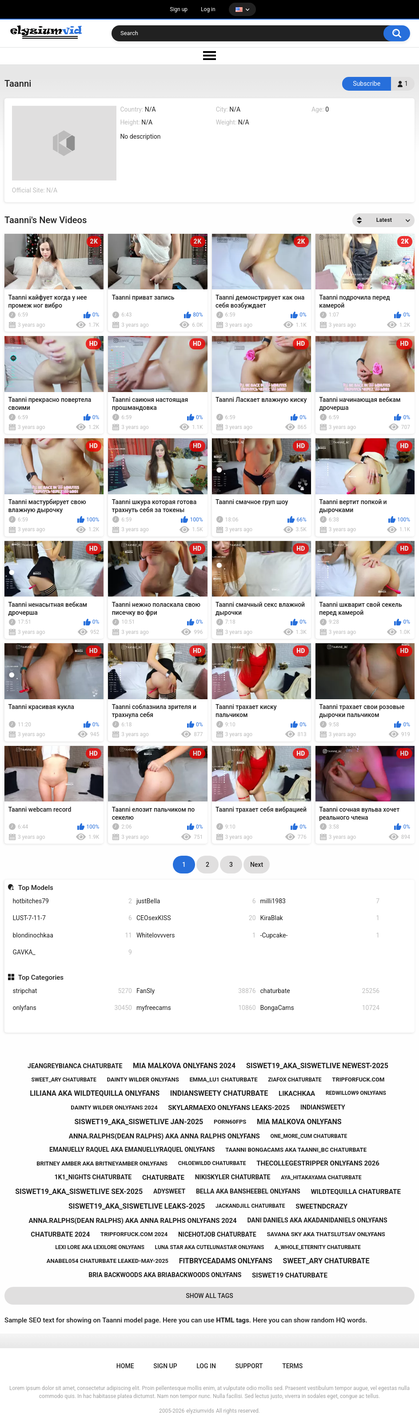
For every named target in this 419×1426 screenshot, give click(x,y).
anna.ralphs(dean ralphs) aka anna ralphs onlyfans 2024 (133, 1221)
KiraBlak (320, 918)
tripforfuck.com (358, 1079)
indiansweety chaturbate (219, 1093)
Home (125, 1366)
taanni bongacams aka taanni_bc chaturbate (296, 1149)
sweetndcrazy (321, 1206)
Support (249, 1366)
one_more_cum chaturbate (309, 1136)
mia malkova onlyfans (299, 1122)
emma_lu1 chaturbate (223, 1079)
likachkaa (297, 1094)
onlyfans (72, 1008)
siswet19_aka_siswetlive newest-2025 (317, 1065)
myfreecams (196, 1008)
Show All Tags (209, 1295)
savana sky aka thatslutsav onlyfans (326, 1234)
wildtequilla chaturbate (355, 1192)
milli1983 (320, 901)
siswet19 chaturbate (289, 1275)
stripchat (72, 991)
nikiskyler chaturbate (233, 1177)
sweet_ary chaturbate (64, 1080)
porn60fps (230, 1121)
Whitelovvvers (196, 935)
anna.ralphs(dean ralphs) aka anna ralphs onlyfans (164, 1136)
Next (256, 864)
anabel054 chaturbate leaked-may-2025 (107, 1261)
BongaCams (320, 1008)
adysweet (169, 1191)
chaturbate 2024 (60, 1234)
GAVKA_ (72, 952)
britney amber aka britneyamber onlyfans (102, 1163)
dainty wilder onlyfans (143, 1079)
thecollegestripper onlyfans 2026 (317, 1163)
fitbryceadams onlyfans (225, 1261)
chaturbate (320, 991)
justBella (196, 901)
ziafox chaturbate (294, 1080)
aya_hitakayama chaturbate (321, 1177)
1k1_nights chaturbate (93, 1177)
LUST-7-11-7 (72, 918)
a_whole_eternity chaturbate (318, 1247)
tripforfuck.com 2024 (134, 1234)
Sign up (179, 9)
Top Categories (41, 977)
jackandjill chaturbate (250, 1206)
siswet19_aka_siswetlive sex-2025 (79, 1191)
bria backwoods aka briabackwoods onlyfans (164, 1274)
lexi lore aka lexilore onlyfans (99, 1247)
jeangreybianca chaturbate (75, 1066)
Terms (292, 1366)
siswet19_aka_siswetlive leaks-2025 (136, 1206)
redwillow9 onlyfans (356, 1093)
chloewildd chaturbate (212, 1163)
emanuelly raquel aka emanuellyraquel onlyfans (132, 1149)
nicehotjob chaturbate (217, 1234)
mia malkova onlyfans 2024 (184, 1065)
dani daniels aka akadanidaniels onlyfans (317, 1220)
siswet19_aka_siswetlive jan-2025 (139, 1122)
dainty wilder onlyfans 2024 (114, 1107)
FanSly (196, 991)
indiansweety (322, 1107)
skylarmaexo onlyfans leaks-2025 (229, 1108)
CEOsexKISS (196, 918)
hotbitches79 (72, 901)
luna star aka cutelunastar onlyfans (209, 1247)
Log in (208, 9)
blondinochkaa (72, 935)
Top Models (35, 888)
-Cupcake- (320, 935)
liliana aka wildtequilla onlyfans (95, 1093)
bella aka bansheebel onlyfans (248, 1191)
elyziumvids (200, 1411)
